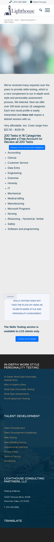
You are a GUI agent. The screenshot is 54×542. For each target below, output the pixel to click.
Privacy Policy (11, 451)
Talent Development (14, 428)
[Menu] (46, 10)
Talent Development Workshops (20, 432)
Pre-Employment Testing (17, 398)
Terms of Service (12, 456)
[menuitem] (18, 2)
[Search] (39, 10)
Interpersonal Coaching (16, 447)
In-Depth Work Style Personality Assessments (20, 378)
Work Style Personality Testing (19, 389)
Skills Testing (10, 437)
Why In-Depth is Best (15, 384)
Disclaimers (10, 461)
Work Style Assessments (16, 394)
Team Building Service (15, 442)
